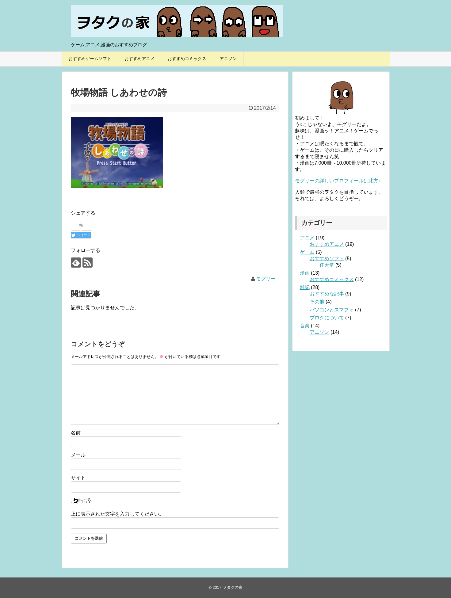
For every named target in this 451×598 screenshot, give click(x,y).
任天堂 (326, 265)
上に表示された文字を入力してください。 (117, 513)
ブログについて (327, 317)
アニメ (307, 237)
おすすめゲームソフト (89, 58)
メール (78, 455)
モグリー (266, 278)
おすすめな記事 (327, 293)
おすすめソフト (327, 258)
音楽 (305, 325)
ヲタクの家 (233, 587)
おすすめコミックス (187, 58)
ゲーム (307, 252)
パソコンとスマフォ (332, 309)
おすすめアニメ (139, 58)
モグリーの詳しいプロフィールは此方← (339, 180)
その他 (317, 301)
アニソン (228, 58)
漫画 (305, 273)
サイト (78, 477)
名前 (76, 432)
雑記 (305, 287)
